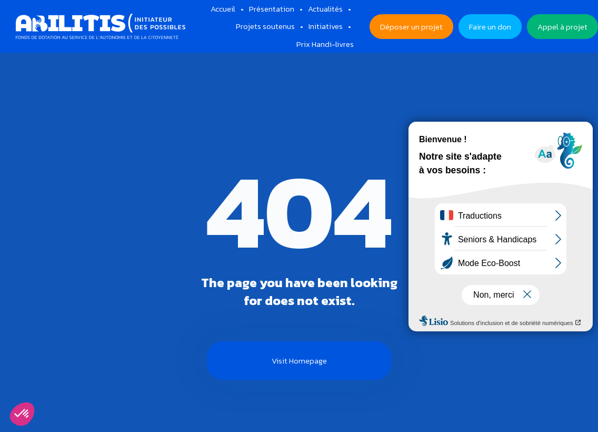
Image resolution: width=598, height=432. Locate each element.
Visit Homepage (299, 361)
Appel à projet (562, 27)
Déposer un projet (411, 27)
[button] (22, 414)
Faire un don (490, 27)
